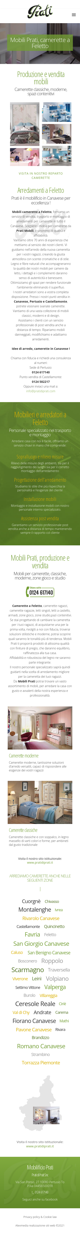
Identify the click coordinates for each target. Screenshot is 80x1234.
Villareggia (48, 995)
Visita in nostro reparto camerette (41, 175)
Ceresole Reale (35, 1004)
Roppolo (52, 960)
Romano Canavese (41, 1046)
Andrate (42, 1012)
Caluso (17, 952)
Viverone (20, 979)
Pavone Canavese (33, 1029)
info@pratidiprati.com (40, 391)
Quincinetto (54, 926)
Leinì (36, 978)
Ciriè (62, 1003)
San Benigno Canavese (49, 953)
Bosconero (27, 961)
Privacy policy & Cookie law (40, 1217)
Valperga (55, 987)
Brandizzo (40, 1037)
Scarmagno (28, 969)
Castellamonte (28, 926)
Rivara (60, 1029)
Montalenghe (34, 909)
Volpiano (57, 978)
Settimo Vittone (27, 987)
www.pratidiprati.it (40, 862)
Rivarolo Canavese (40, 918)
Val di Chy (21, 1012)
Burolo (29, 995)
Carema (61, 1012)
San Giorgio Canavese (41, 943)
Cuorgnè (31, 901)
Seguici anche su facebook (40, 1199)
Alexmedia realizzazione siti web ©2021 (39, 1225)
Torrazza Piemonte (41, 1062)
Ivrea (59, 909)
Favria (32, 934)
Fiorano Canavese (34, 1021)
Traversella (59, 969)
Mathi (64, 1020)
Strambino (40, 1054)
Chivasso (52, 901)
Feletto (50, 934)
